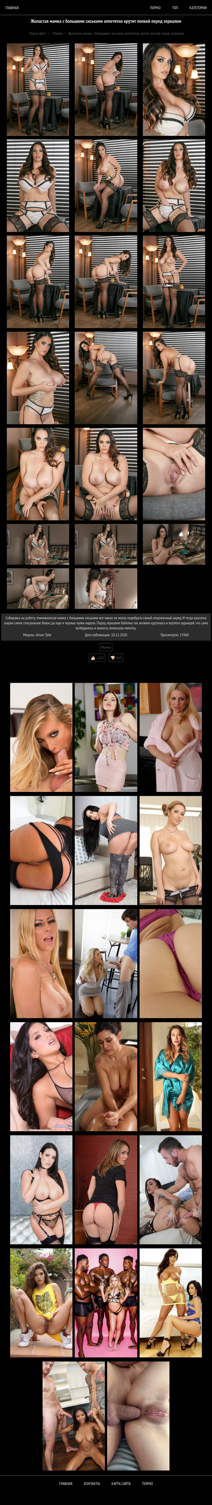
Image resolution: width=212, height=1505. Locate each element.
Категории (198, 7)
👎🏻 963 (116, 657)
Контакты (92, 1483)
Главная (11, 7)
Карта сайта (121, 1483)
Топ (175, 7)
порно (155, 7)
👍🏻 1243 (97, 657)
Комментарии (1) (16, 665)
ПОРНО (147, 1483)
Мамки (106, 647)
